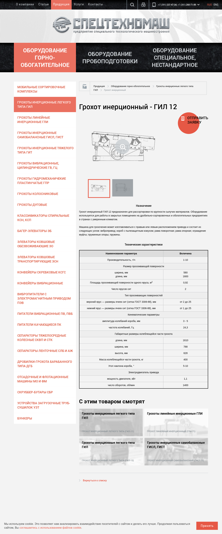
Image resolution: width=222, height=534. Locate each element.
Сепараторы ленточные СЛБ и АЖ (45, 351)
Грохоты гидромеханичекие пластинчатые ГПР (41, 180)
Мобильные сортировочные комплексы (41, 89)
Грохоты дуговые (32, 205)
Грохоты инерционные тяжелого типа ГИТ (45, 150)
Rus (209, 4)
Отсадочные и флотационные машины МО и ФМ (42, 379)
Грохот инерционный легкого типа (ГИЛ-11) (108, 431)
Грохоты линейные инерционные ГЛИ (33, 119)
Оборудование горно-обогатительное (130, 86)
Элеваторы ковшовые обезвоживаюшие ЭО (36, 244)
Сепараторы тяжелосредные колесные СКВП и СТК (41, 337)
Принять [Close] (207, 526)
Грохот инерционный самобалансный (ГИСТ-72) (175, 460)
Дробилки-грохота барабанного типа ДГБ (44, 364)
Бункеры (24, 418)
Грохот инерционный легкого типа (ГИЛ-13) (108, 460)
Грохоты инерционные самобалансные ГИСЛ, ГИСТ (40, 135)
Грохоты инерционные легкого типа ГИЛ (44, 104)
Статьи (43, 4)
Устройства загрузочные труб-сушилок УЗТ (43, 405)
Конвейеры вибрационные (40, 283)
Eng (216, 4)
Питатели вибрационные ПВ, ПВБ (45, 314)
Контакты (95, 4)
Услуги (79, 4)
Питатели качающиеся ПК (39, 324)
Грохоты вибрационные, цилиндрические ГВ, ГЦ (38, 165)
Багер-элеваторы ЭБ (34, 231)
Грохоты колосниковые (37, 194)
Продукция (61, 4)
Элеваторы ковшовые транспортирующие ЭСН (37, 259)
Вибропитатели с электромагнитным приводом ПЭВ (44, 298)
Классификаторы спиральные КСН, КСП (43, 217)
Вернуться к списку (95, 480)
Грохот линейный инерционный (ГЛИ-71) (171, 431)
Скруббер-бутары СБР (35, 392)
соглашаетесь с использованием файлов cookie (50, 527)
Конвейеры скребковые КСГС (41, 272)
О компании (25, 4)
